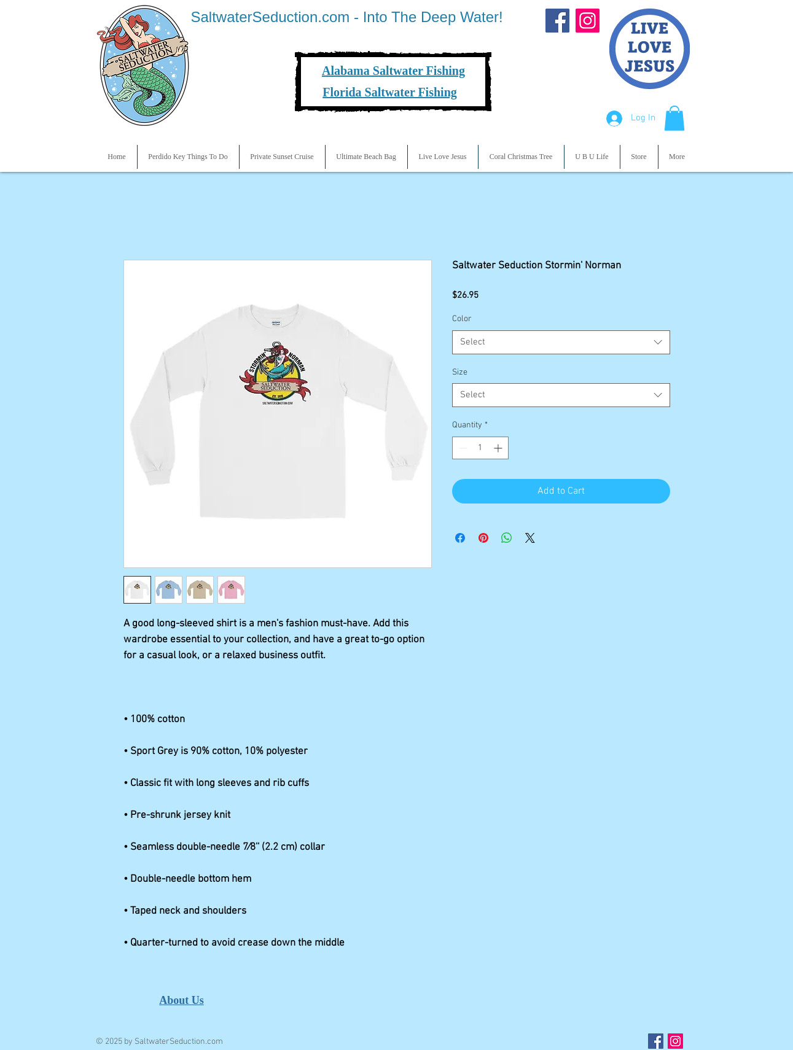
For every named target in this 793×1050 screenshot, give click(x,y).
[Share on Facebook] (460, 538)
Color (462, 319)
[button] (674, 118)
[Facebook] (557, 21)
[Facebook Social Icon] (655, 1041)
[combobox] (561, 342)
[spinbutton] (480, 448)
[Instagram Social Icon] (675, 1041)
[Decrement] (461, 448)
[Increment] (499, 448)
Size (459, 372)
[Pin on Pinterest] (483, 538)
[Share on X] (530, 538)
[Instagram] (588, 21)
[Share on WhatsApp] (506, 538)
